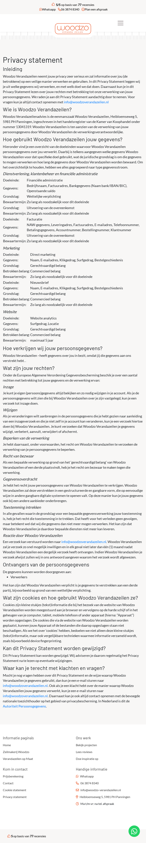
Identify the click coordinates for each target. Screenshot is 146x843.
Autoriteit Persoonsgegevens (24, 706)
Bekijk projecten (86, 745)
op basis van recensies (73, 4)
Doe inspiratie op (87, 758)
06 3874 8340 (70, 9)
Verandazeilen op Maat (18, 758)
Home (7, 745)
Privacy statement (15, 797)
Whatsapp (49, 9)
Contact (8, 783)
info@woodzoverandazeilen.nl (86, 102)
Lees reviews (84, 752)
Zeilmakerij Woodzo (16, 752)
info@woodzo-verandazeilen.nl (100, 790)
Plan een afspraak (96, 9)
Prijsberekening (13, 776)
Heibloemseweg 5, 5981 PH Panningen (105, 797)
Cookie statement (14, 790)
